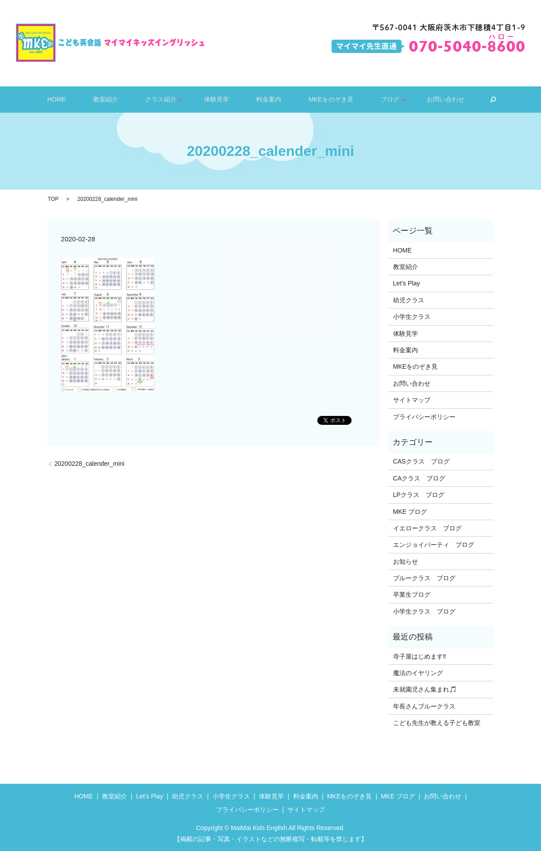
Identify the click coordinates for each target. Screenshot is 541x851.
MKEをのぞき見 (316, 99)
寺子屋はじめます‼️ (419, 656)
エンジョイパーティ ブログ (433, 544)
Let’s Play (406, 283)
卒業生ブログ (411, 594)
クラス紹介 (167, 99)
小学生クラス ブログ (424, 611)
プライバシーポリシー (424, 416)
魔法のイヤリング (418, 672)
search (462, 99)
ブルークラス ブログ (424, 578)
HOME (82, 99)
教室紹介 (121, 99)
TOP (53, 199)
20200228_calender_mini (89, 463)
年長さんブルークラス (424, 706)
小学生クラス (411, 316)
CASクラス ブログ (421, 461)
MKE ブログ (410, 511)
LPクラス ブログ (418, 494)
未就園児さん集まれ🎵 (425, 689)
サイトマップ (411, 399)
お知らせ (405, 561)
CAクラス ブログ (419, 478)
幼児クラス (408, 300)
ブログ (367, 99)
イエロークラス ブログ (427, 528)
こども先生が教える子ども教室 (436, 722)
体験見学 (220, 99)
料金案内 (263, 99)
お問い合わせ (420, 99)
